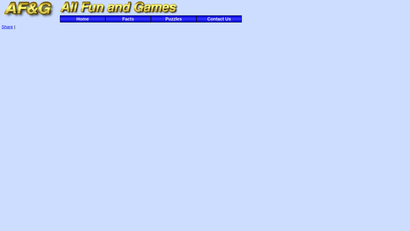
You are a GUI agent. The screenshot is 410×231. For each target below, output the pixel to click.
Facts (128, 18)
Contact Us (219, 18)
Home (83, 18)
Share (7, 26)
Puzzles (173, 18)
